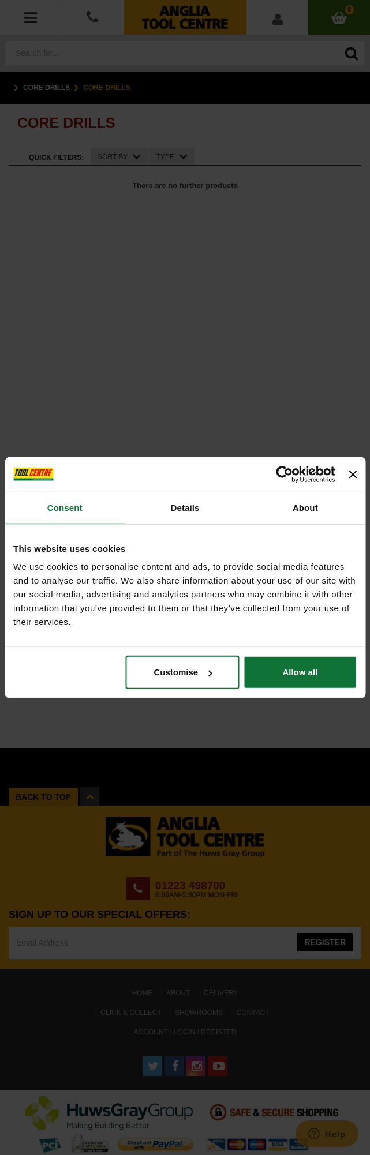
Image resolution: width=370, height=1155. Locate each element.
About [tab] (305, 507)
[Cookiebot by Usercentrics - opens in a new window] (284, 474)
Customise (183, 672)
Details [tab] (185, 507)
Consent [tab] (65, 507)
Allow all (299, 672)
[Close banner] (353, 474)
